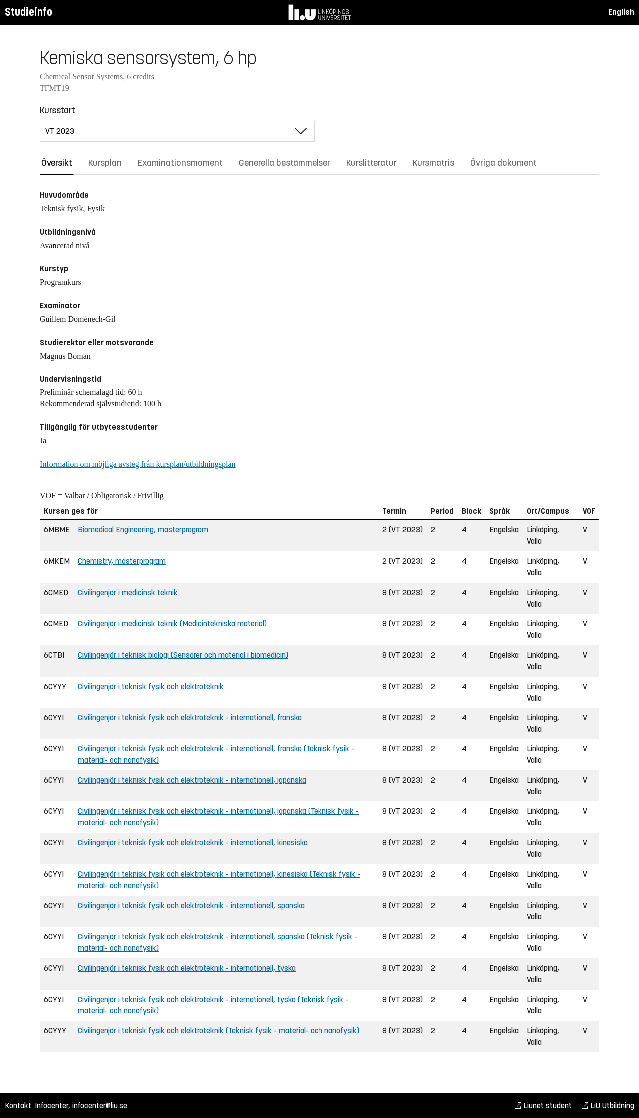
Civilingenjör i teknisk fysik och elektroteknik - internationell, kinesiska (193, 842)
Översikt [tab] (56, 162)
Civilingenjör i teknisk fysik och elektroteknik (151, 686)
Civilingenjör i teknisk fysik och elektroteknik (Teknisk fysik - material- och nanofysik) (218, 1030)
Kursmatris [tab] (433, 162)
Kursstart (57, 110)
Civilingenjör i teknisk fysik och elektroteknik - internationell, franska (190, 717)
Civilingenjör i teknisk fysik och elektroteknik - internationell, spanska (191, 905)
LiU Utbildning (608, 1105)
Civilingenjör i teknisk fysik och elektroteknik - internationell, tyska (187, 968)
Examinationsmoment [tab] (180, 162)
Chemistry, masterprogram (122, 561)
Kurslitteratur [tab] (371, 162)
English (621, 12)
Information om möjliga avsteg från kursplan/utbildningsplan (137, 464)
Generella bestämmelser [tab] (284, 162)
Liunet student (543, 1105)
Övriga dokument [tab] (503, 162)
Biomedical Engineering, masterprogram (143, 529)
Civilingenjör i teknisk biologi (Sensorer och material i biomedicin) (183, 655)
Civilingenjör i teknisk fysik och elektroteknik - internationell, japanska (192, 780)
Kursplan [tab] (105, 162)
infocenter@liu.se (99, 1105)
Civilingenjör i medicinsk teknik (128, 592)
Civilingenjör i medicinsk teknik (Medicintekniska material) (172, 623)
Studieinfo (28, 12)
